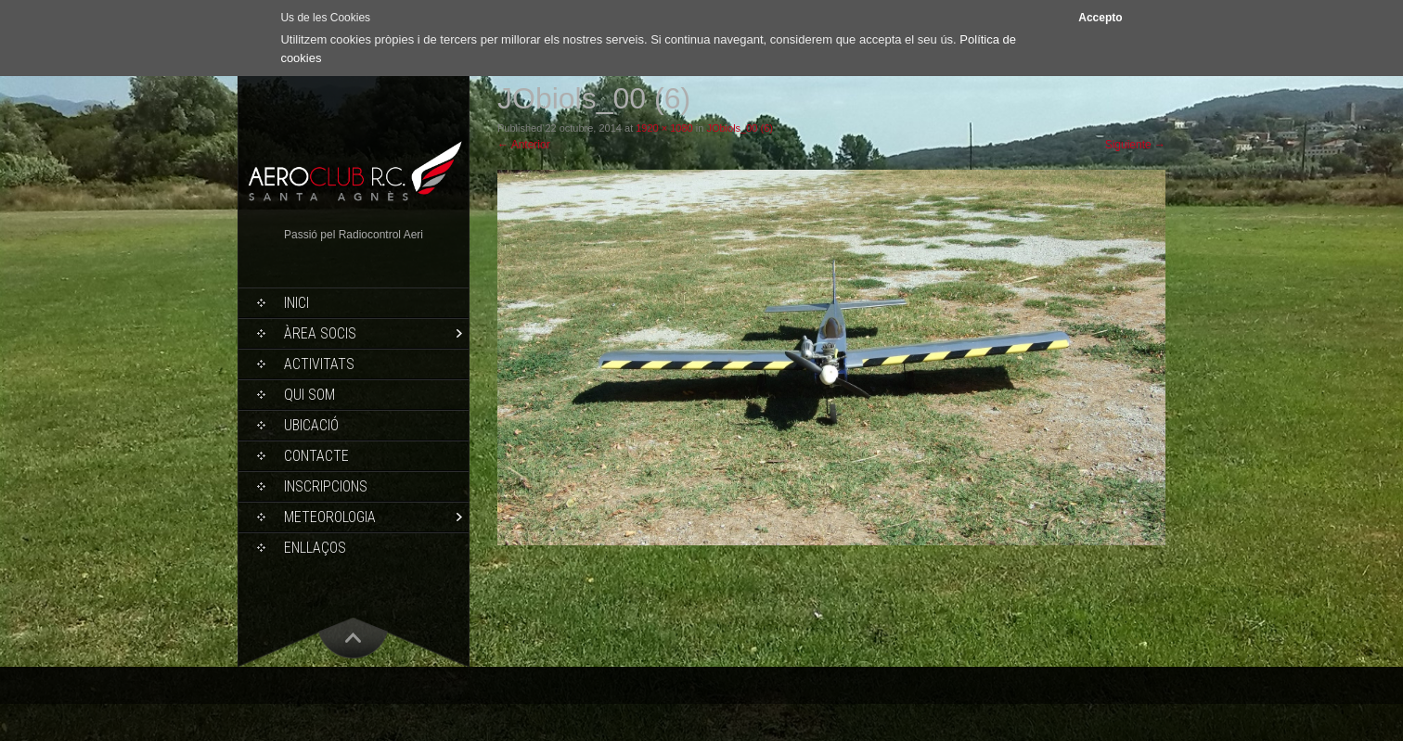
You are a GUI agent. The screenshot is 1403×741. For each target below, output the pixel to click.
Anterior (523, 144)
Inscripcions (325, 486)
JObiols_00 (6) (739, 128)
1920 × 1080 (664, 128)
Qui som (309, 394)
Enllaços (315, 547)
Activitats (319, 364)
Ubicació (311, 425)
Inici (296, 303)
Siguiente (1135, 144)
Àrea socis (320, 333)
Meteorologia (330, 517)
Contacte (316, 456)
